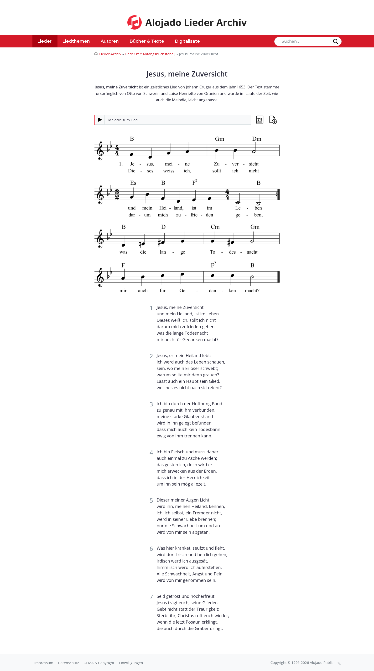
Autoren (110, 41)
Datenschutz (68, 662)
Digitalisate (187, 41)
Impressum (43, 662)
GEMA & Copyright (98, 662)
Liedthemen (76, 41)
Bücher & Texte (147, 41)
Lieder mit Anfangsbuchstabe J (150, 53)
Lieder (44, 41)
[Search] (308, 41)
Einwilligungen (131, 662)
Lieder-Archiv (110, 53)
